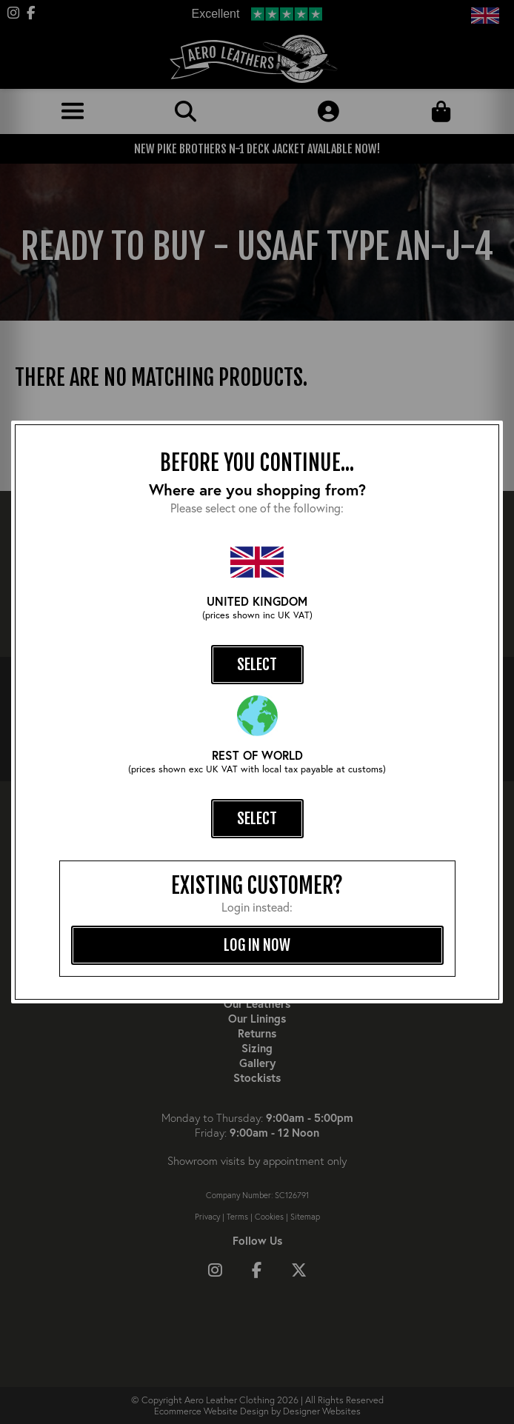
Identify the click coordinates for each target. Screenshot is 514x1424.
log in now (257, 945)
